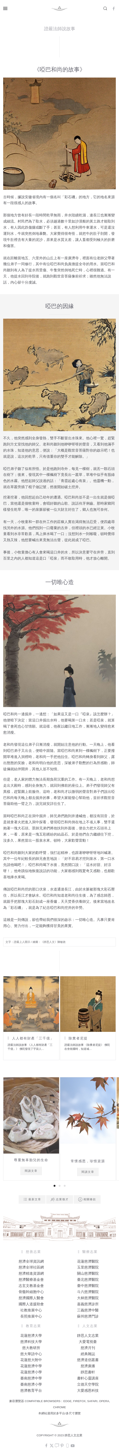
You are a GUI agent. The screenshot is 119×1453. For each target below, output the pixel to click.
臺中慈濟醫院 (88, 1286)
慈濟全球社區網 (31, 1267)
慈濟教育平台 (31, 1391)
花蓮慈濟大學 (31, 1336)
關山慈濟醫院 (88, 1273)
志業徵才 (60, 1199)
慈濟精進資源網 (31, 1273)
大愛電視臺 (88, 1342)
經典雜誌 (88, 1354)
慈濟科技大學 (31, 1342)
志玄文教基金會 (31, 1286)
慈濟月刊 (88, 1348)
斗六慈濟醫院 (88, 1292)
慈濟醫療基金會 (31, 1280)
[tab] (54, 1186)
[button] (5, 8)
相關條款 (87, 1199)
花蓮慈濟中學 (31, 1366)
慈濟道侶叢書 (88, 1360)
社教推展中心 (31, 1310)
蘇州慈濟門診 (88, 1316)
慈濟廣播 (88, 1366)
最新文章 (32, 1199)
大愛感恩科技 (88, 1391)
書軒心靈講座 (88, 1378)
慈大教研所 (31, 1348)
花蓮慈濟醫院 (88, 1261)
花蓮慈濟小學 (31, 1372)
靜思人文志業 (88, 1336)
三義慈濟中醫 (88, 1310)
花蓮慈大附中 (31, 1360)
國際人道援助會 (31, 1304)
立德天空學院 (88, 1384)
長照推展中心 (31, 1316)
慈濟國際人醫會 (31, 1298)
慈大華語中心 (31, 1354)
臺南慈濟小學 (31, 1384)
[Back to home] (59, 8)
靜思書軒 (88, 1372)
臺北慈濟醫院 (88, 1280)
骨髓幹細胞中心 (31, 1292)
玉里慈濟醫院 (88, 1267)
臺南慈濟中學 (31, 1378)
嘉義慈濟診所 (88, 1304)
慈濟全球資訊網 (31, 1261)
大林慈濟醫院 (88, 1298)
